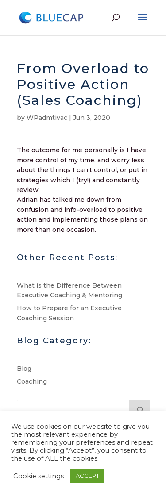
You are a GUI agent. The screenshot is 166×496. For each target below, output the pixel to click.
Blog (24, 369)
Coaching (32, 381)
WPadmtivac (47, 118)
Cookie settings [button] (38, 476)
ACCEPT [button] (87, 475)
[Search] (139, 408)
